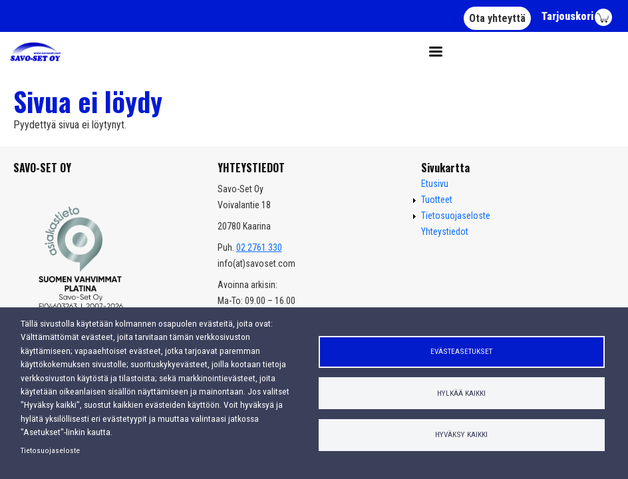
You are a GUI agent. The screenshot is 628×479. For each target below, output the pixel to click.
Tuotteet (436, 199)
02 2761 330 (259, 247)
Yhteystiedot (444, 231)
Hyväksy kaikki (461, 434)
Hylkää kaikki (461, 393)
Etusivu (434, 183)
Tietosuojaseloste (50, 450)
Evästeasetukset (461, 351)
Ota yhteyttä (497, 18)
